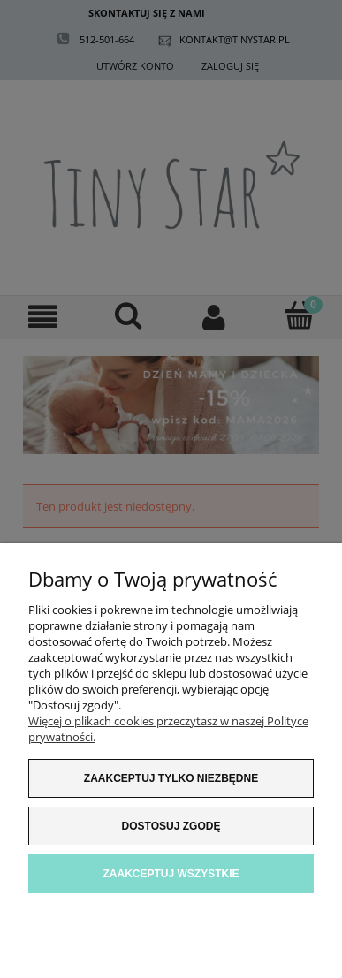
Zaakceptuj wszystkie (171, 874)
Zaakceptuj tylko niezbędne (171, 778)
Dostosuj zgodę (171, 826)
